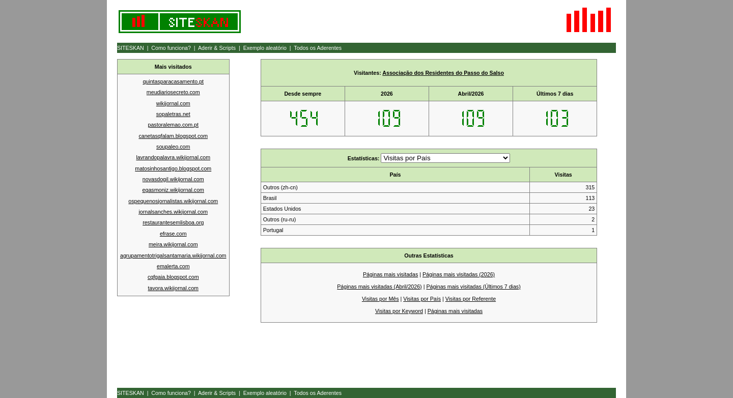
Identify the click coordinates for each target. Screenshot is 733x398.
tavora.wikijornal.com (173, 288)
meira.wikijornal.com (173, 244)
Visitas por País (422, 299)
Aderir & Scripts (217, 48)
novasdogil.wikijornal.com (173, 179)
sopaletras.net (173, 114)
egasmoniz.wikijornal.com (173, 190)
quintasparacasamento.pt (173, 81)
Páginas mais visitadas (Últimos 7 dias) (473, 286)
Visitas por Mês (380, 299)
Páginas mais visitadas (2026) (458, 274)
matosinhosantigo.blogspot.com (173, 168)
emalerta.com (173, 266)
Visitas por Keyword (399, 311)
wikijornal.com (173, 103)
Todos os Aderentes (318, 48)
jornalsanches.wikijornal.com (173, 212)
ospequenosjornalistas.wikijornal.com (173, 201)
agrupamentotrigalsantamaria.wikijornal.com (173, 255)
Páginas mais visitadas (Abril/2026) (379, 286)
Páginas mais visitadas (390, 274)
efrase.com (173, 234)
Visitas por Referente (470, 299)
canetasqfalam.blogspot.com (173, 136)
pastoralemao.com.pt (173, 125)
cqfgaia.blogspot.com (173, 277)
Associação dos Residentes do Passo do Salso (443, 73)
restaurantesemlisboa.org (173, 222)
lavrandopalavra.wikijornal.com (173, 157)
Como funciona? (171, 48)
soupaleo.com (173, 147)
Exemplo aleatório (265, 48)
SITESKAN (130, 48)
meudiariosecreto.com (173, 92)
